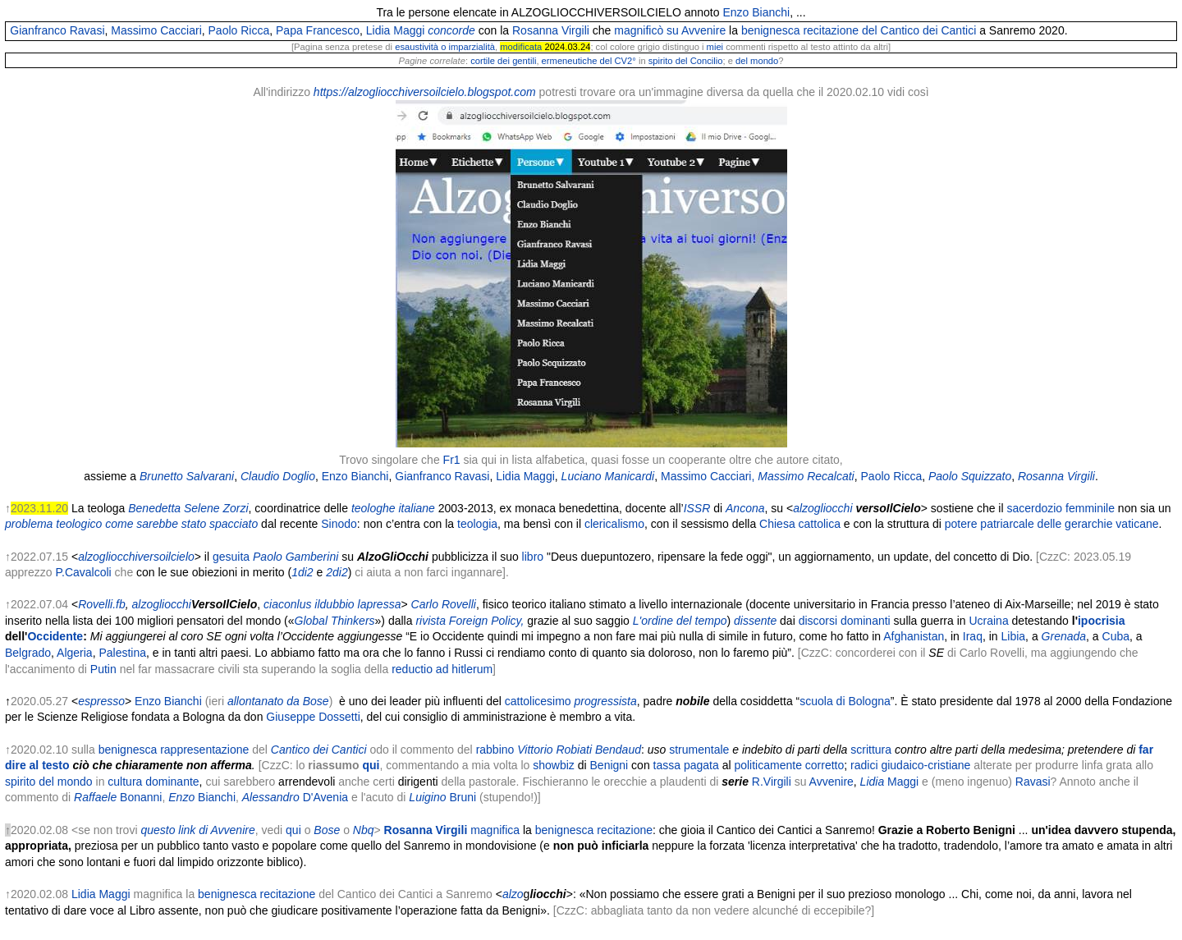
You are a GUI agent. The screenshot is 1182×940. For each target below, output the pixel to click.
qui (293, 830)
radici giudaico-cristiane (910, 765)
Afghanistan (913, 636)
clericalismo (614, 523)
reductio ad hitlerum (442, 669)
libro (531, 556)
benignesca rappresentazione (174, 749)
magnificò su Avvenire (670, 30)
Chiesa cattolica (800, 523)
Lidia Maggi (395, 30)
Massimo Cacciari (156, 30)
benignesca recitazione (594, 830)
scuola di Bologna (845, 701)
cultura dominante (153, 781)
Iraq (973, 636)
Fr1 (451, 459)
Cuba (1115, 636)
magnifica (452, 830)
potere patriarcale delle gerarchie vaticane (1052, 523)
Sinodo (339, 523)
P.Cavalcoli (83, 572)
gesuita (231, 556)
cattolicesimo (538, 701)
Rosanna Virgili (550, 30)
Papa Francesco (318, 30)
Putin (103, 669)
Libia (1013, 636)
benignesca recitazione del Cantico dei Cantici (858, 30)
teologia (475, 523)
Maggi (903, 781)
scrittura (870, 749)
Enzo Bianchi (756, 12)
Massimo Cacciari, (707, 476)
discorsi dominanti (845, 620)
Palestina (122, 652)
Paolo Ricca (239, 30)
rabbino (495, 749)
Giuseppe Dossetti (313, 716)
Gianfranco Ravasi (57, 30)
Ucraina (988, 620)
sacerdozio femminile (1060, 508)
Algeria (75, 652)
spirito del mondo (49, 781)
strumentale (699, 749)
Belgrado (28, 652)
